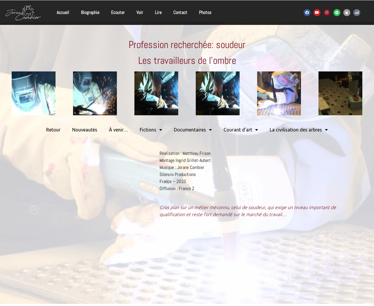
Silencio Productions (178, 174)
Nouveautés (84, 129)
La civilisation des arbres (299, 129)
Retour (53, 129)
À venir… (118, 129)
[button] (9, 94)
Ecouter (118, 12)
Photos (205, 12)
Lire (158, 12)
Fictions (151, 129)
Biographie (90, 12)
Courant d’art (241, 129)
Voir (139, 12)
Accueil (63, 12)
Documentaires (193, 129)
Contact (180, 12)
